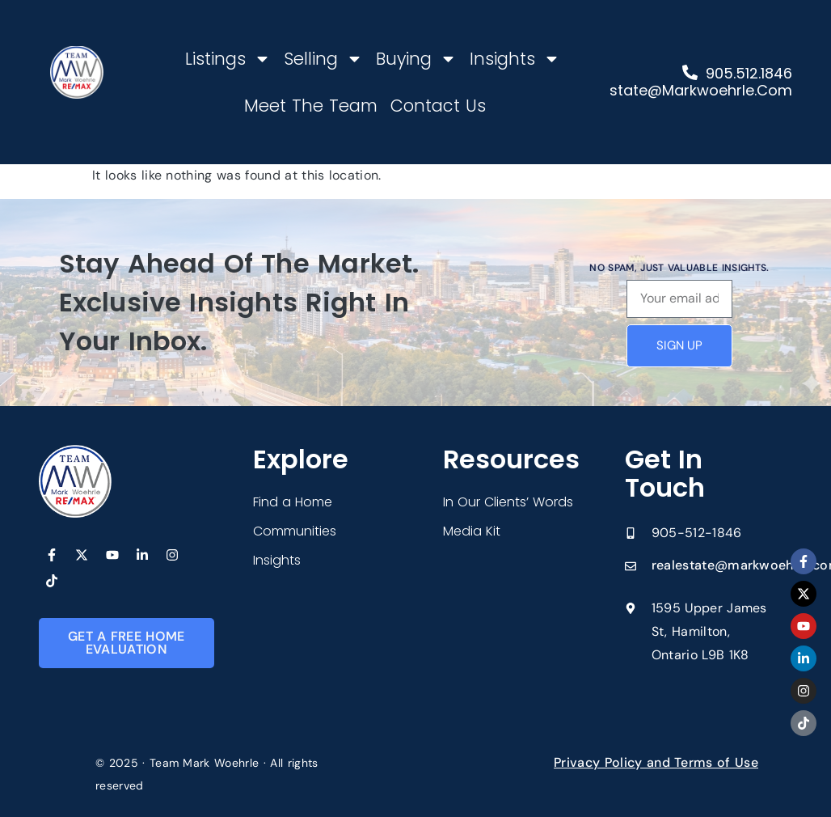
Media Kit (471, 531)
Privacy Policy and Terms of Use (656, 762)
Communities (294, 531)
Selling (323, 58)
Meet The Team (311, 105)
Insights (515, 58)
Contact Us (438, 105)
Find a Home (292, 502)
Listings (228, 58)
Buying (416, 58)
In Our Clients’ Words (508, 502)
